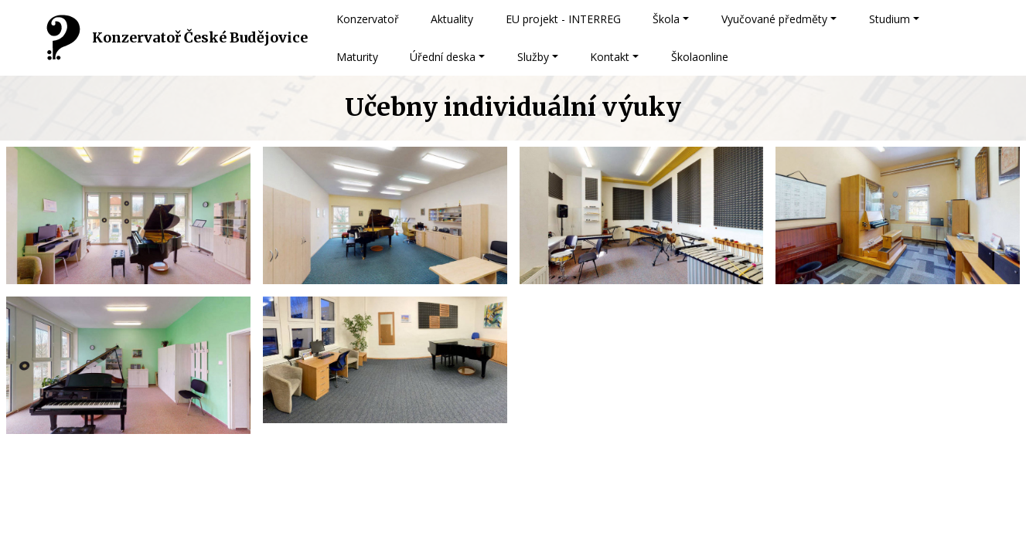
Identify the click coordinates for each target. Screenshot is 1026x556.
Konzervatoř (367, 19)
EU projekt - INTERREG (563, 19)
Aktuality (452, 19)
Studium (889, 19)
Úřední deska (443, 56)
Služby (533, 56)
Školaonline (699, 56)
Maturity (357, 56)
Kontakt (609, 56)
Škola (666, 19)
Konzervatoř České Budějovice (200, 37)
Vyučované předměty (774, 19)
